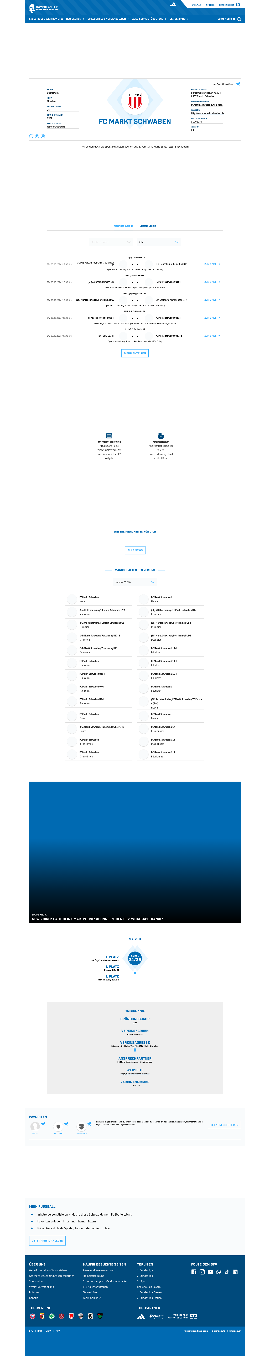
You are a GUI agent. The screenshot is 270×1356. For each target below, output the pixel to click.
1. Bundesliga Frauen (149, 1292)
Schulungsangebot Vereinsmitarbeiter (105, 1281)
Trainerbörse (90, 1292)
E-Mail (219, 104)
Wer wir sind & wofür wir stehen (48, 1270)
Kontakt (33, 1297)
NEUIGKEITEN (75, 19)
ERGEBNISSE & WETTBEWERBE (46, 19)
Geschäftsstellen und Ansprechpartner (51, 1275)
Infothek (210, 5)
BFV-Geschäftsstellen (95, 1286)
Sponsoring (36, 1281)
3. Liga (141, 1281)
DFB (39, 1331)
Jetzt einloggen (227, 5)
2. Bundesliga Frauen (149, 1297)
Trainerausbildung (93, 1275)
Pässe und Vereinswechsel (98, 1270)
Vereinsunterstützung (41, 1286)
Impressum (235, 1331)
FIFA (58, 1331)
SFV (31, 1331)
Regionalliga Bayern (149, 1286)
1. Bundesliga (145, 1270)
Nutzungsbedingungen (196, 1331)
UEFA (48, 1331)
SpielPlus (196, 5)
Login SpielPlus (92, 1297)
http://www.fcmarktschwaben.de (207, 113)
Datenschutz (218, 1331)
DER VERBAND (179, 19)
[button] (31, 136)
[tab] (123, 227)
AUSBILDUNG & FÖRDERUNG (149, 19)
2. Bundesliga (145, 1275)
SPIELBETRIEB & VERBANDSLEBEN (108, 19)
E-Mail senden (146, 1062)
